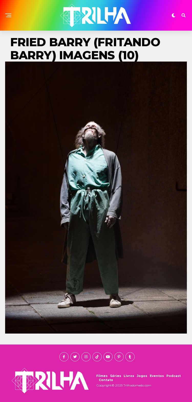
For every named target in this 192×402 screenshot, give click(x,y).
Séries (115, 376)
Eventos (157, 376)
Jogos (142, 376)
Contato (106, 380)
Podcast (173, 376)
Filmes (102, 376)
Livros (129, 376)
